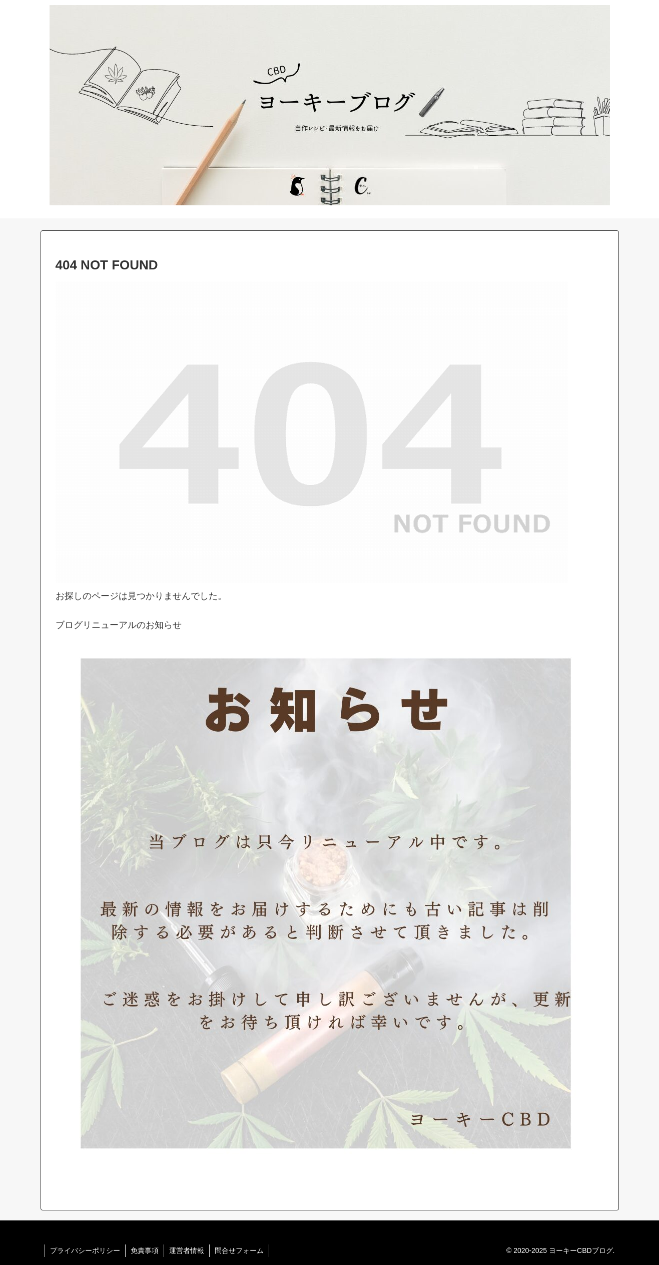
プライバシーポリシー (85, 1250)
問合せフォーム (239, 1250)
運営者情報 (186, 1250)
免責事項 (145, 1250)
